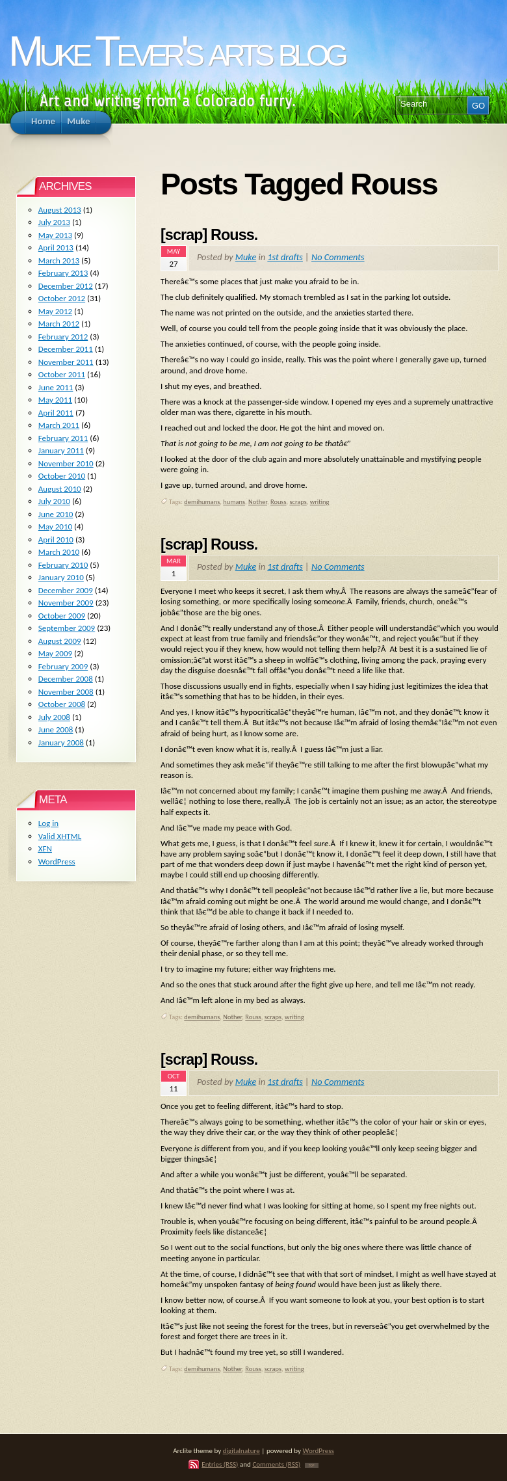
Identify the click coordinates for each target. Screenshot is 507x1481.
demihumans (202, 502)
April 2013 (55, 247)
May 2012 (55, 311)
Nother (257, 502)
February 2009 (63, 666)
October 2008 (61, 704)
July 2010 (54, 501)
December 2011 (65, 349)
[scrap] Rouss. (209, 234)
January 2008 (61, 742)
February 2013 (63, 273)
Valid (59, 836)
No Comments (338, 257)
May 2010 (55, 526)
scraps (297, 502)
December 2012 (65, 286)
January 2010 (61, 577)
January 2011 (61, 450)
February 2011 (63, 438)
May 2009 (55, 653)
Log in (48, 823)
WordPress (56, 861)
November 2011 (66, 362)
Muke (245, 257)
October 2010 (61, 476)
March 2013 (58, 260)
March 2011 (58, 425)
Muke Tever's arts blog (176, 51)
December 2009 (65, 590)
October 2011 (61, 374)
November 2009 (66, 602)
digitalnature (241, 1450)
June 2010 (55, 514)
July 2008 (54, 717)
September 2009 (66, 628)
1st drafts (285, 257)
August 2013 (59, 210)
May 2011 (55, 400)
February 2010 (63, 565)
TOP (312, 1465)
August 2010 (59, 489)
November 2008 (66, 692)
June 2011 (55, 387)
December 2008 (65, 679)
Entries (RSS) (220, 1464)
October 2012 (61, 298)
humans (234, 502)
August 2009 (59, 641)
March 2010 (58, 552)
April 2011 (55, 413)
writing (320, 502)
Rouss (278, 502)
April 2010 (55, 539)
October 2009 (61, 615)
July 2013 (54, 222)
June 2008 (55, 729)
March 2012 (58, 323)
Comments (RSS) (276, 1464)
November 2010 (66, 463)
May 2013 (55, 235)
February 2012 (63, 336)
